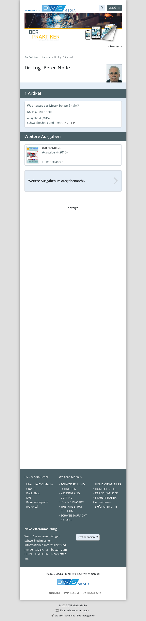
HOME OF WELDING (108, 484)
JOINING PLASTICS (72, 502)
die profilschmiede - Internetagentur (75, 615)
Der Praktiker (31, 57)
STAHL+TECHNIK (106, 497)
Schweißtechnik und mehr (44, 123)
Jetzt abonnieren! (88, 537)
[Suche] (102, 8)
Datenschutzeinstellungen (74, 610)
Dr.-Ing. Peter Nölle (39, 112)
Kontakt (54, 593)
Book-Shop (33, 493)
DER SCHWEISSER (106, 493)
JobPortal (32, 506)
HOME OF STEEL (105, 489)
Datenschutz (92, 593)
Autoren (46, 57)
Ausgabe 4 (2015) (38, 118)
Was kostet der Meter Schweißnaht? (53, 105)
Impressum (71, 593)
